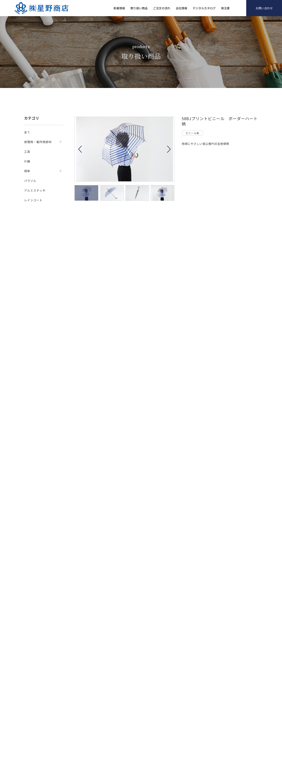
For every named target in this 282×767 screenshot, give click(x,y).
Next (169, 149)
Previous (80, 149)
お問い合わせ (264, 8)
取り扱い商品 (139, 8)
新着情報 (119, 8)
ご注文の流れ (161, 8)
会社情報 (181, 8)
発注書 (225, 8)
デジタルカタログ (204, 8)
